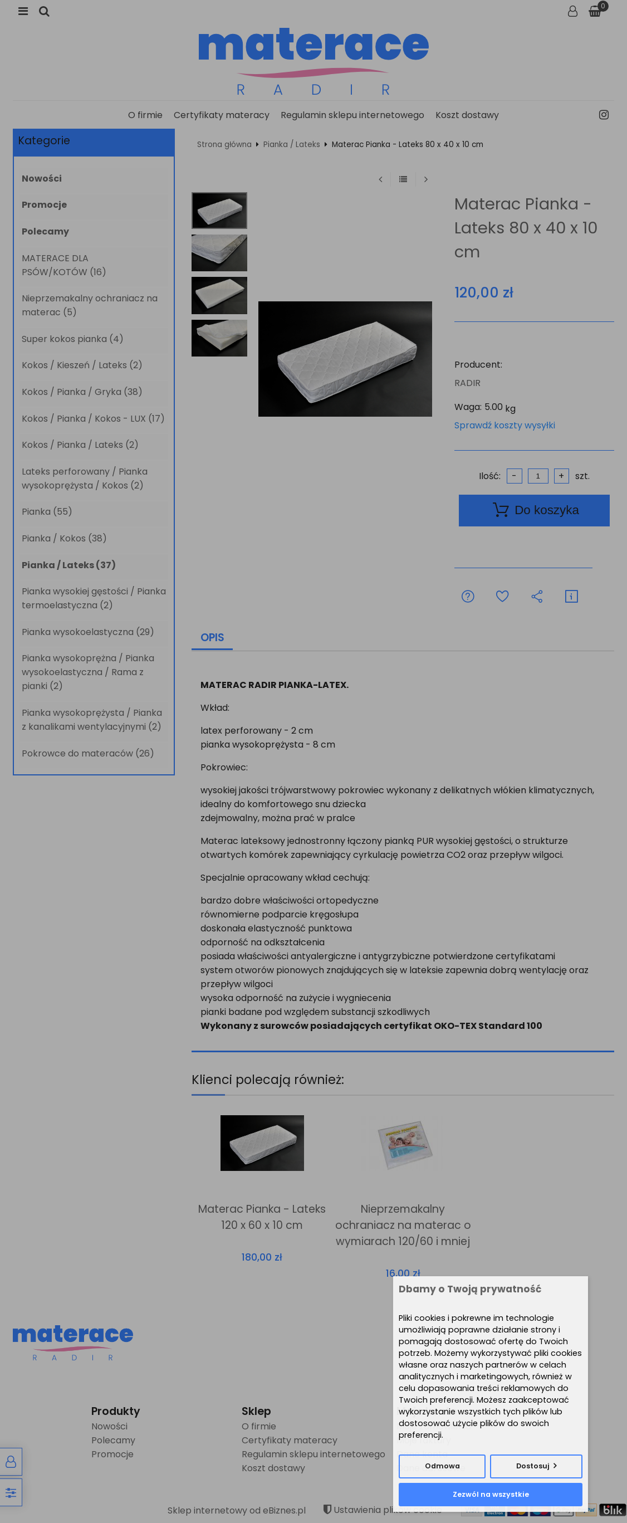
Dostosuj (533, 1466)
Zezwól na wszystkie (491, 1494)
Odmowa (442, 1466)
